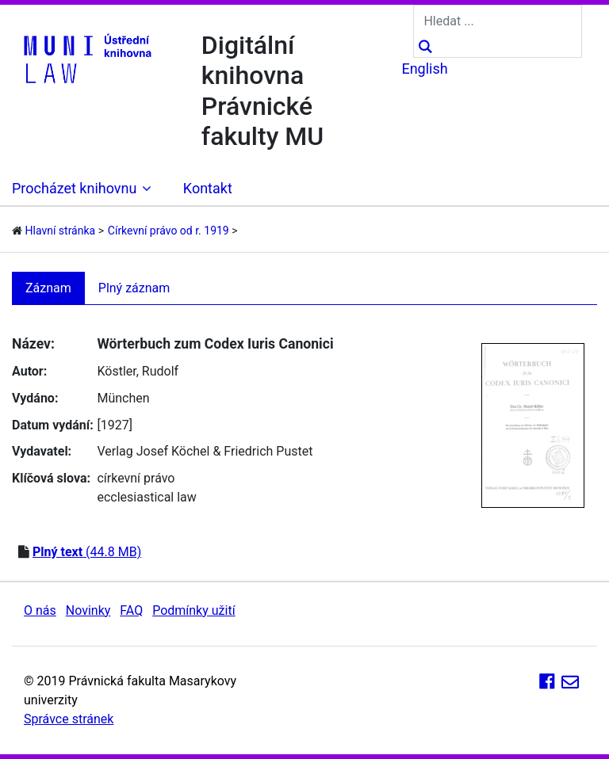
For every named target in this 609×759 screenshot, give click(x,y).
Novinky (88, 610)
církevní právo (135, 478)
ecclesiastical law (146, 497)
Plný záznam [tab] (134, 288)
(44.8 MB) (87, 551)
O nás (40, 610)
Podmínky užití (193, 610)
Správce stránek (68, 719)
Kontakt (207, 188)
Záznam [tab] (48, 288)
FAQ (131, 610)
